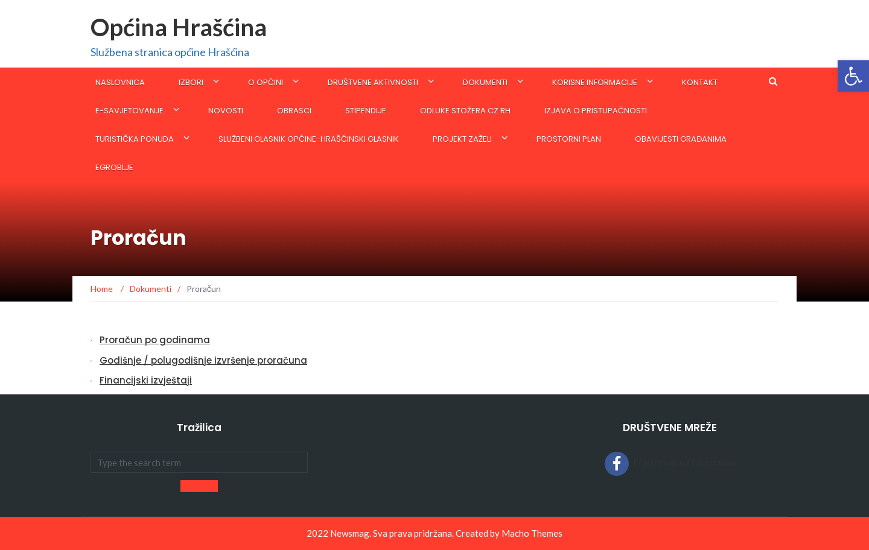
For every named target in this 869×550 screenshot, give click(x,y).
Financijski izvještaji (146, 380)
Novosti (225, 110)
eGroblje (114, 167)
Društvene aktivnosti (373, 82)
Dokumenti (485, 82)
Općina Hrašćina (179, 27)
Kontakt (700, 82)
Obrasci (294, 110)
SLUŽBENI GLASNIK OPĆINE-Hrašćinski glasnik (308, 139)
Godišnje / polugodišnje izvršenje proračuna (203, 360)
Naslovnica (120, 82)
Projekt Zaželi (462, 139)
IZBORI (191, 82)
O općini (265, 82)
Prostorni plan (568, 139)
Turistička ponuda (134, 139)
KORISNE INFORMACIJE (594, 82)
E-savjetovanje (129, 110)
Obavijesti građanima (681, 139)
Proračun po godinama (155, 339)
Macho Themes (531, 533)
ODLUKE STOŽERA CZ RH (465, 110)
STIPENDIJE (365, 110)
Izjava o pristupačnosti (595, 110)
